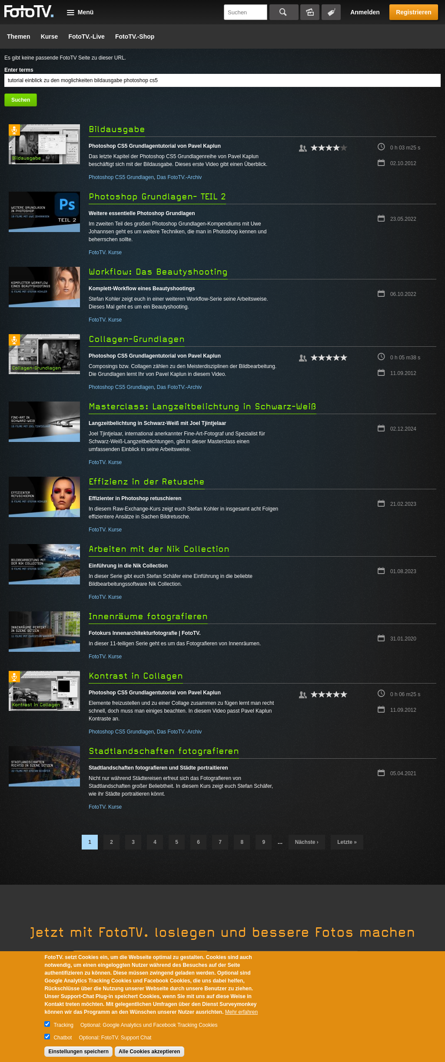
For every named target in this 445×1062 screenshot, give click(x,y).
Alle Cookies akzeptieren (149, 1052)
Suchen (284, 12)
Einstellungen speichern (78, 1052)
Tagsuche (331, 12)
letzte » (347, 842)
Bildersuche (309, 12)
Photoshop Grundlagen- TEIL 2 (157, 196)
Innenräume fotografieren (148, 616)
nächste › (307, 842)
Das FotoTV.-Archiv (179, 177)
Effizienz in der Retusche (147, 481)
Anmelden (365, 12)
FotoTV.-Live (86, 36)
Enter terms (18, 70)
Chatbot (62, 1038)
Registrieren (414, 12)
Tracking (63, 1025)
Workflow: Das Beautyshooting (158, 271)
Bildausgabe (117, 129)
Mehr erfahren (241, 1012)
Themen (18, 36)
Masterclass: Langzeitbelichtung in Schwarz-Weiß (202, 406)
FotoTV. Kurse (105, 252)
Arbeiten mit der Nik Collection (159, 549)
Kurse (49, 36)
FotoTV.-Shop (134, 36)
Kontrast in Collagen (136, 675)
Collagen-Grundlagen (137, 339)
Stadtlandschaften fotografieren (164, 751)
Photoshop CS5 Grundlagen (121, 177)
